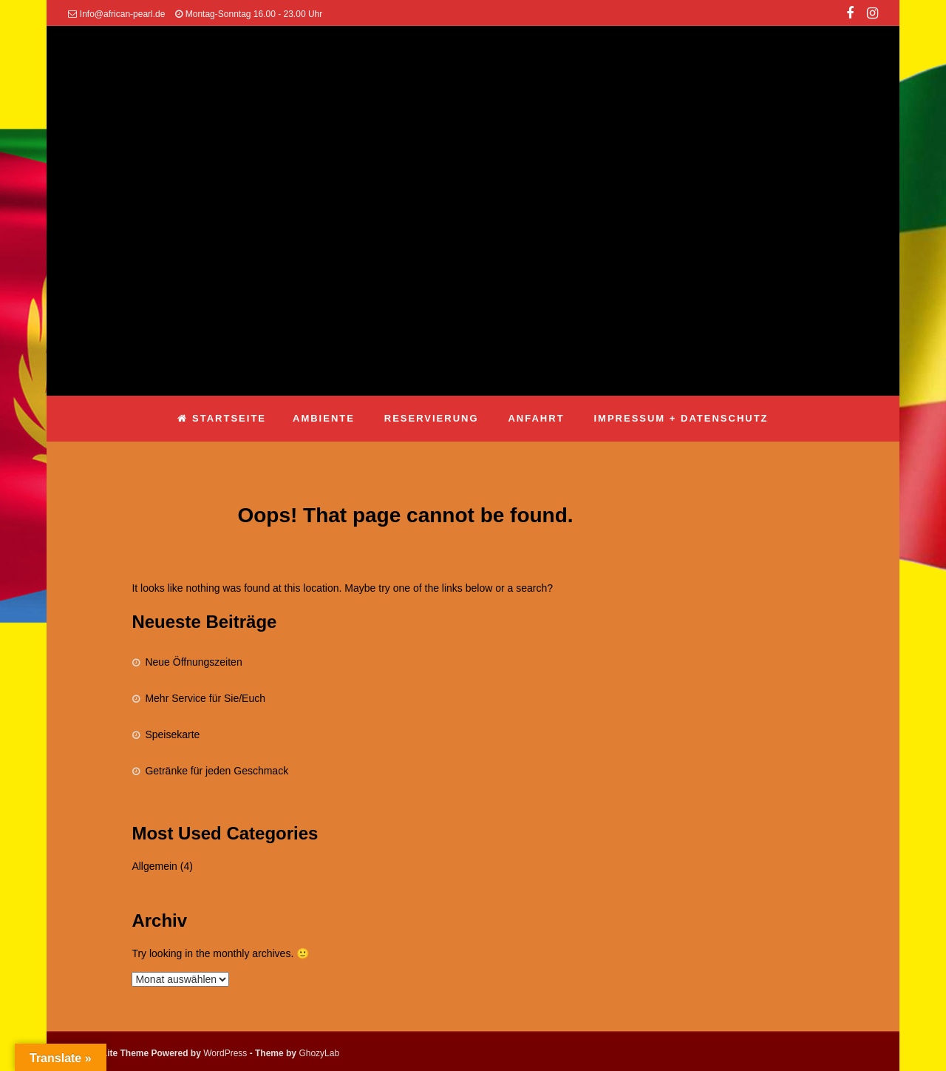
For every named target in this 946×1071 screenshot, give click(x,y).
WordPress (225, 1053)
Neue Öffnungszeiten (193, 662)
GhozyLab (319, 1053)
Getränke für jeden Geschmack (216, 771)
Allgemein (154, 866)
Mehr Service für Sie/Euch (205, 698)
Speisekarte (172, 734)
